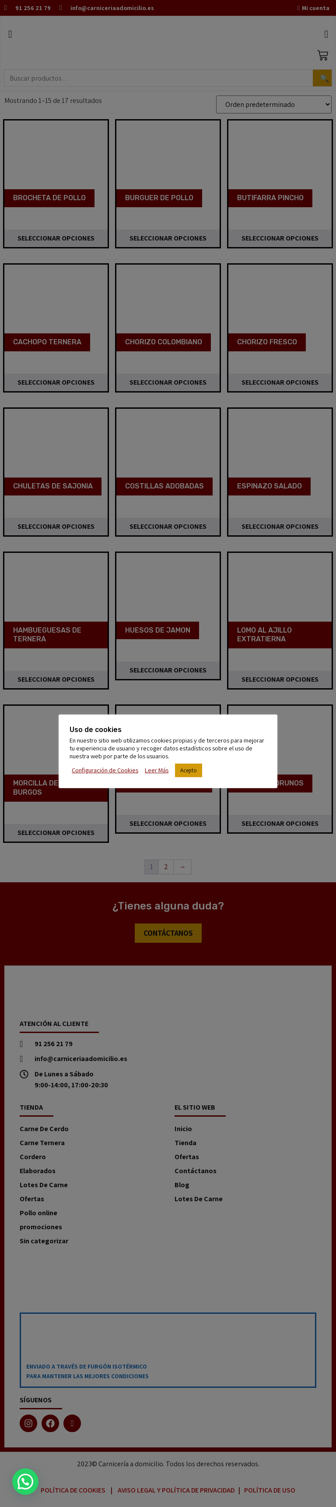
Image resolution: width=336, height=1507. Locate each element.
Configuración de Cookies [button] (105, 770)
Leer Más (156, 770)
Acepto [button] (188, 770)
